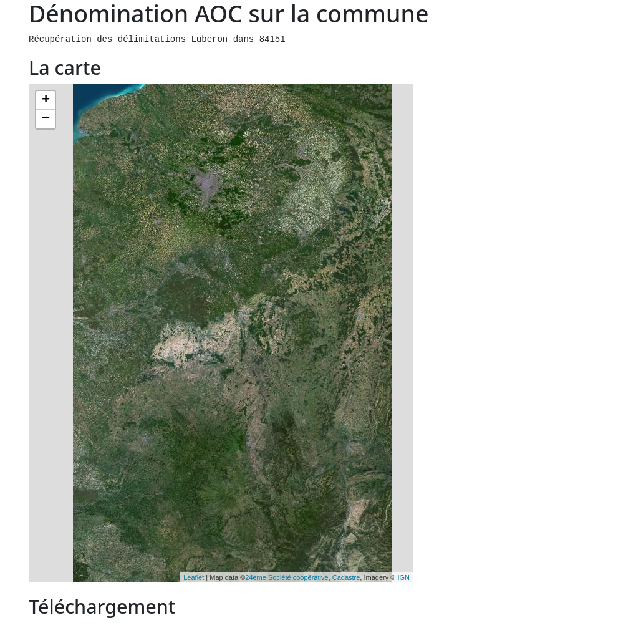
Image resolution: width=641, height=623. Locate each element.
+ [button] (46, 100)
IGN (403, 577)
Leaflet (193, 577)
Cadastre (346, 577)
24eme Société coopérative (286, 577)
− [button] (46, 119)
